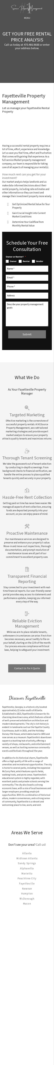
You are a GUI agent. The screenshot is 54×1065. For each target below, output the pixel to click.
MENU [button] (27, 18)
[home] (27, 7)
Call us (40, 844)
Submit (27, 334)
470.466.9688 (31, 45)
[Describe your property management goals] (27, 314)
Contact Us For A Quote (27, 668)
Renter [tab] (26, 261)
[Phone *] (27, 287)
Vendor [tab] (39, 261)
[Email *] (27, 278)
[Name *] (27, 269)
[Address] (27, 296)
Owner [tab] (13, 261)
